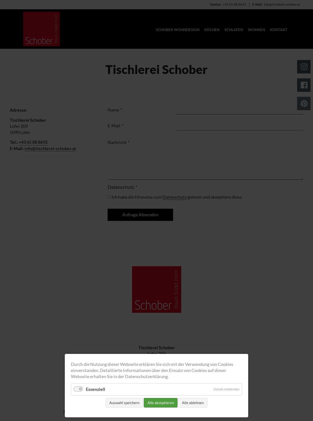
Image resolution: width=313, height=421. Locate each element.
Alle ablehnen (193, 402)
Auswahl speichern (124, 402)
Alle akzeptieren (160, 402)
